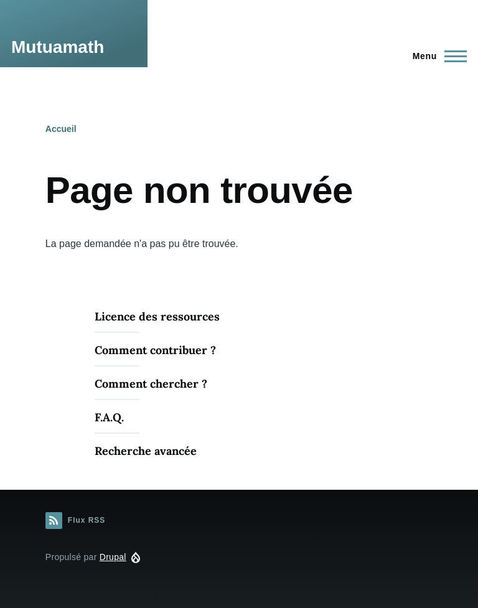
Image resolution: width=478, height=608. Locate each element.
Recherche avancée (146, 451)
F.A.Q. (109, 417)
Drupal (113, 557)
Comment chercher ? (151, 383)
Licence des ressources (157, 316)
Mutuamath (57, 47)
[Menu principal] (436, 56)
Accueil (61, 129)
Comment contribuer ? (155, 350)
